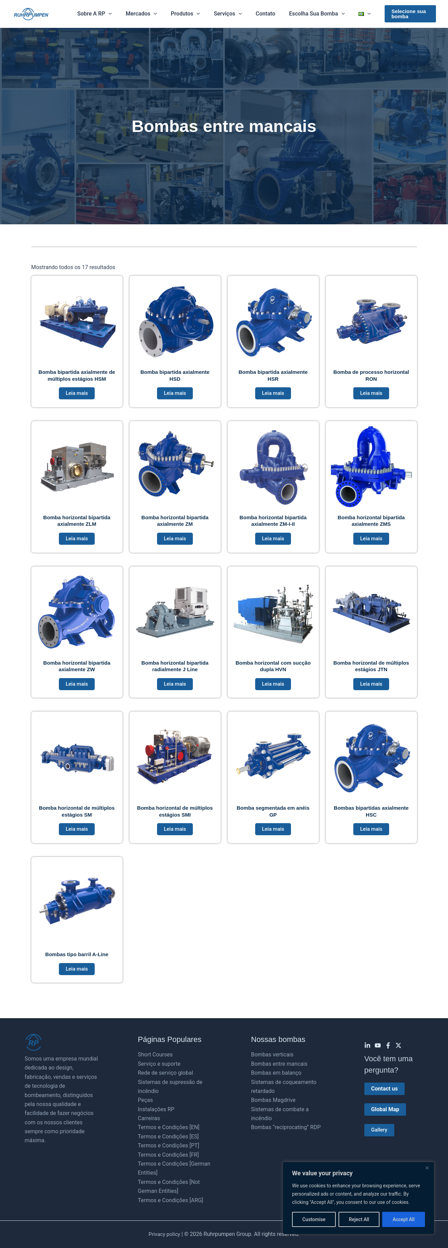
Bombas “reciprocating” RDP (286, 1127)
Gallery (379, 1130)
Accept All (404, 1219)
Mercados (147, 14)
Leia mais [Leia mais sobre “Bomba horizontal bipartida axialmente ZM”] (175, 541)
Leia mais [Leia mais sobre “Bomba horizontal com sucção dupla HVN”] (273, 688)
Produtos (188, 14)
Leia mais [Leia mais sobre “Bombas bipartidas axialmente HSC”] (371, 835)
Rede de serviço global (165, 1073)
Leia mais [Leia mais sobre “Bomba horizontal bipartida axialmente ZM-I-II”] (273, 541)
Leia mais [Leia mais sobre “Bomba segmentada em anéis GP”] (273, 835)
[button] (116, 14)
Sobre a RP (102, 14)
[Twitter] (398, 1045)
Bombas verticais (272, 1055)
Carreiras (149, 1118)
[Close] (427, 1168)
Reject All (359, 1219)
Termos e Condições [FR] (168, 1155)
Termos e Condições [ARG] (170, 1200)
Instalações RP (156, 1109)
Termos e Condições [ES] (168, 1136)
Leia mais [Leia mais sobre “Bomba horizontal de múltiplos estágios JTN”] (371, 688)
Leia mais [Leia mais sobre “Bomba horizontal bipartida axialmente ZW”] (77, 688)
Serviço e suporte (159, 1064)
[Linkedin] (367, 1045)
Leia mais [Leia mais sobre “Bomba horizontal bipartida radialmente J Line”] (175, 688)
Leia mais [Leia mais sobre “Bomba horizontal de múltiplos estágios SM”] (77, 835)
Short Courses (155, 1055)
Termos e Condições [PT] (168, 1145)
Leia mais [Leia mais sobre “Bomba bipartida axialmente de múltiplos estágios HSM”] (77, 394)
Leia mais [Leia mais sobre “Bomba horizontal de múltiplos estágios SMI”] (175, 835)
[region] (358, 1198)
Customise (313, 1219)
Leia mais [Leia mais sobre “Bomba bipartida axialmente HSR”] (273, 394)
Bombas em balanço (276, 1073)
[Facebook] (388, 1045)
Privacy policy (164, 1234)
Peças (145, 1100)
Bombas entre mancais (279, 1064)
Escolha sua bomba (311, 14)
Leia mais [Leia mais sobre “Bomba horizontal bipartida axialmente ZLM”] (77, 541)
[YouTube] (378, 1045)
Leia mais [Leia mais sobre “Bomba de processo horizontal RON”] (371, 394)
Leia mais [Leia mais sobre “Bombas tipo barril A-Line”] (77, 976)
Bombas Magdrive (273, 1100)
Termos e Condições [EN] (168, 1127)
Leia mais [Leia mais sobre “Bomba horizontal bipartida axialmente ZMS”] (371, 541)
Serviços (228, 14)
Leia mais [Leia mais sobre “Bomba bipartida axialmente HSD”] (175, 394)
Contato (263, 13)
